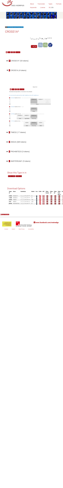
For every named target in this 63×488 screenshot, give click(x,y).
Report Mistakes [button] (4, 214)
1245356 (11, 97)
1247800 (11, 113)
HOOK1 (27, 122)
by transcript (12, 95)
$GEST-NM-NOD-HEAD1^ (47, 101)
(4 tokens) (17, 70)
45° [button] (12, 52)
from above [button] (18, 52)
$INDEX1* (40, 99)
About (32, 4)
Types (50, 4)
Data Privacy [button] (22, 229)
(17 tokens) (17, 132)
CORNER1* (20, 115)
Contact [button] (6, 229)
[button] (6, 52)
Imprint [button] (13, 229)
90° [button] (14, 52)
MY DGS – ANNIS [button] (11, 176)
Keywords (33, 7)
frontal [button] (9, 52)
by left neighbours (34, 95)
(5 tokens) (19, 161)
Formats (58, 4)
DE (51, 7)
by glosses (18, 95)
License (42, 7)
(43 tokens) (18, 61)
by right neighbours (25, 95)
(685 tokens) (17, 142)
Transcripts (41, 4)
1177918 (11, 121)
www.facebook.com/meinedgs (46, 223)
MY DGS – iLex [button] (19, 176)
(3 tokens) (19, 152)
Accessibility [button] (31, 229)
